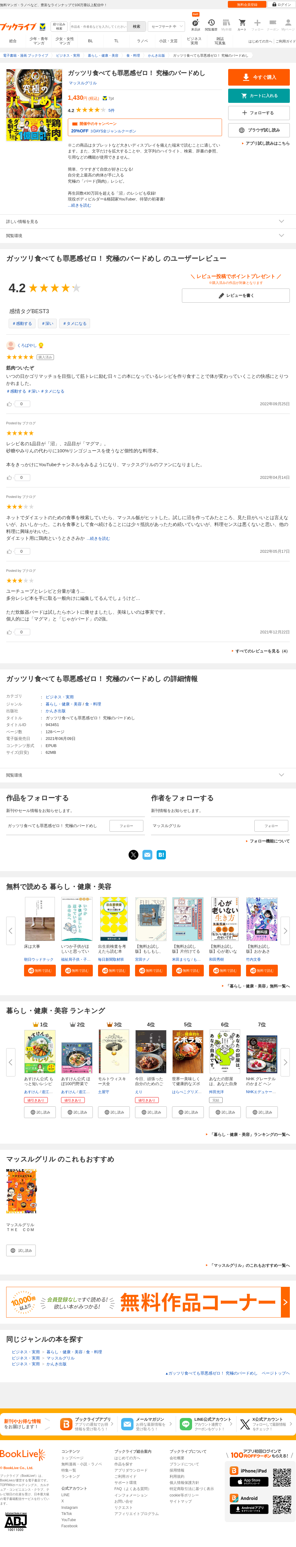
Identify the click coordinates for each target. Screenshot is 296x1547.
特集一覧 (68, 1470)
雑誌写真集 (220, 41)
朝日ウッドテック (39, 959)
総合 (13, 41)
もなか (198, 959)
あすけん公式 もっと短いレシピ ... (38, 1083)
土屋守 (103, 1092)
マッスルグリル (83, 83)
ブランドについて (184, 1464)
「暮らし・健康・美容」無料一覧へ (258, 986)
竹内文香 (253, 959)
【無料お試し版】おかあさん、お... (258, 951)
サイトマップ (181, 1501)
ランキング (70, 1476)
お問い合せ (123, 1501)
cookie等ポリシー (184, 1495)
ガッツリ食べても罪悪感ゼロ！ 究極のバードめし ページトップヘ (227, 1373)
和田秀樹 (216, 959)
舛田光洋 (216, 1092)
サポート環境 (125, 1482)
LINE (65, 1495)
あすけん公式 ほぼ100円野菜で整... (75, 1083)
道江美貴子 (51, 1092)
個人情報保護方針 (184, 1482)
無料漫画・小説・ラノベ (81, 1464)
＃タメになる (75, 323)
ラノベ (142, 41)
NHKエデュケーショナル (266, 1092)
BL (90, 40)
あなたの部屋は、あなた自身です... (223, 1083)
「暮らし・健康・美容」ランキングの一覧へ (250, 1134)
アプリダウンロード (131, 1470)
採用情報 (177, 1470)
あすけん (31, 1092)
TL (116, 41)
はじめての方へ (260, 41)
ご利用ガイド (286, 41)
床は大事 (32, 946)
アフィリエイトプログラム (136, 1514)
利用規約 (177, 1476)
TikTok (66, 1514)
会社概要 (177, 1458)
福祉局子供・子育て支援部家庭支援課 (92, 959)
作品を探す (123, 1464)
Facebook (69, 1526)
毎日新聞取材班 (111, 959)
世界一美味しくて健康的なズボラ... (186, 1083)
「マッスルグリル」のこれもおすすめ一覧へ (250, 1265)
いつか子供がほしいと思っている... (75, 951)
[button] (40, 970)
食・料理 (93, 704)
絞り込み (59, 26)
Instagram (69, 1507)
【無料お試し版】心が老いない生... (223, 951)
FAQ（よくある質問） (132, 1489)
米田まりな (181, 959)
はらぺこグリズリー (188, 1092)
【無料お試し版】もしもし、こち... (149, 951)
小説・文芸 (168, 41)
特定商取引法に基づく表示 (192, 1489)
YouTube (68, 1520)
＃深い (47, 323)
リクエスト (123, 1507)
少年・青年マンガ (39, 41)
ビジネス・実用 (60, 697)
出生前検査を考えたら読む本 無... (112, 951)
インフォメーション (131, 1495)
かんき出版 (56, 711)
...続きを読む (79, 205)
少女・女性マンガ (65, 41)
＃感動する (22, 323)
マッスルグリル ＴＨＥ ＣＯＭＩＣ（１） (22, 1229)
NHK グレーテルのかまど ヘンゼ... (261, 1083)
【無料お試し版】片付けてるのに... (186, 951)
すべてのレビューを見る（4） (263, 651)
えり (138, 1092)
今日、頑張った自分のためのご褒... (149, 1083)
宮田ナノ (142, 959)
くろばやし (27, 345)
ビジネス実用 (194, 41)
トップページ (72, 1458)
